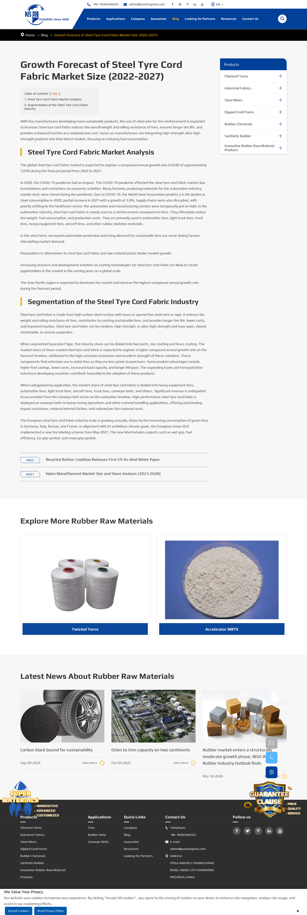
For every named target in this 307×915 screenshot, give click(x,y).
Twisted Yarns (85, 632)
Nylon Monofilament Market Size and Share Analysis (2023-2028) (103, 473)
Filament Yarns (236, 76)
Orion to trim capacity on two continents (150, 749)
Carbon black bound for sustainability (56, 749)
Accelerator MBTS (221, 632)
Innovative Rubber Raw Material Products (249, 148)
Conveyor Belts (98, 842)
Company (138, 19)
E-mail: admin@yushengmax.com (185, 845)
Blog (175, 19)
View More (93, 763)
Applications (115, 19)
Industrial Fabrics (238, 88)
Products (93, 19)
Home (30, 35)
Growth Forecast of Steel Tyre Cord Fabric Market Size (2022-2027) (105, 35)
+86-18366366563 (102, 4)
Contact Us (250, 19)
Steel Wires (233, 100)
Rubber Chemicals (238, 124)
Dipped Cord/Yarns (239, 112)
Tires (91, 828)
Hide (54, 94)
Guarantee (158, 19)
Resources (228, 19)
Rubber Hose (97, 835)
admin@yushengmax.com (144, 4)
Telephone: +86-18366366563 (180, 831)
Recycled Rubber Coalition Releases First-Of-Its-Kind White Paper (103, 459)
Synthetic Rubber (238, 136)
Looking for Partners (200, 19)
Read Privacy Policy (50, 911)
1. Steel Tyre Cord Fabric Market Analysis (53, 99)
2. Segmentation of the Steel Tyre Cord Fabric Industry (56, 107)
